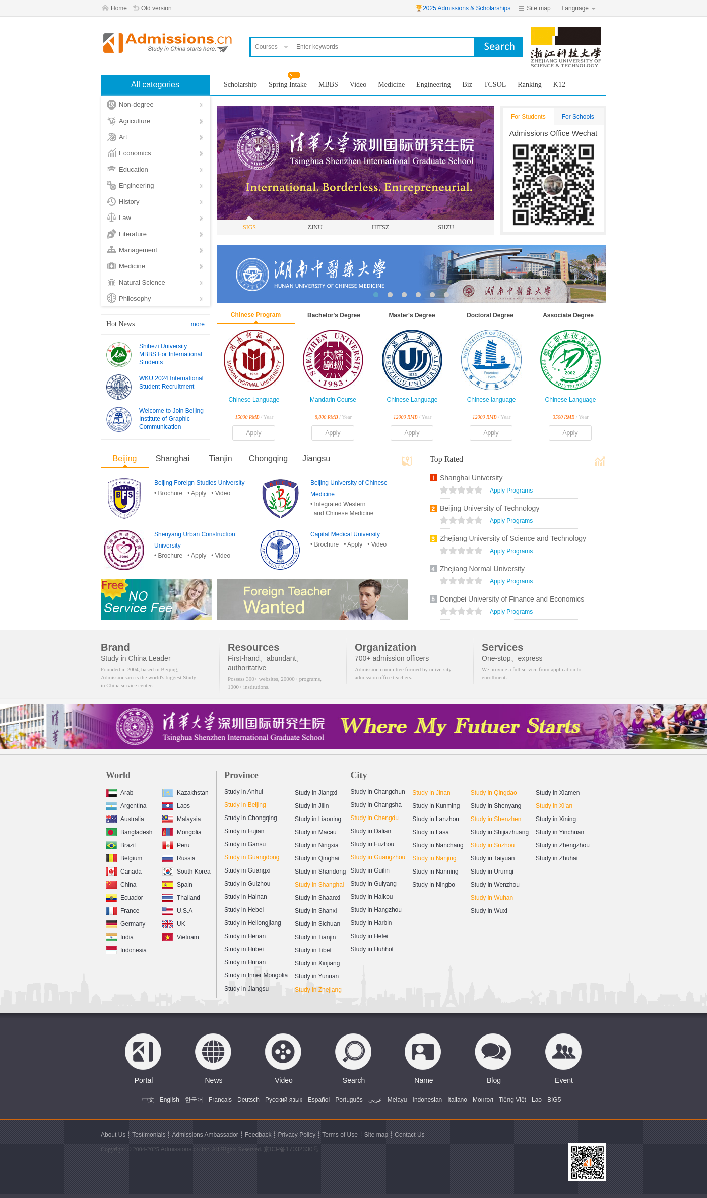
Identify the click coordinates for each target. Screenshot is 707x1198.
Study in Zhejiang (318, 989)
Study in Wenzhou (495, 884)
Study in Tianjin (315, 937)
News (213, 1080)
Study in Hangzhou (376, 909)
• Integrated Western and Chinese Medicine (341, 509)
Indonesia (126, 949)
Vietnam (180, 936)
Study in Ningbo (433, 884)
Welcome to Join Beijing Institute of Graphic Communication (171, 418)
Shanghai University (471, 478)
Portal (144, 1080)
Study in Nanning (435, 871)
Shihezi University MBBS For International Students (170, 354)
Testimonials (148, 1134)
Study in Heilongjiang (252, 923)
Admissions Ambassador (205, 1134)
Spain (177, 883)
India (120, 936)
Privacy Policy (296, 1134)
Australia (125, 817)
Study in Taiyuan (493, 858)
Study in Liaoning (318, 819)
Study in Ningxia (317, 845)
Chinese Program (256, 314)
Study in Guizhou (247, 883)
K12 (559, 84)
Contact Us (409, 1134)
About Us (113, 1134)
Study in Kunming (436, 805)
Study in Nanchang (437, 845)
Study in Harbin (371, 923)
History (129, 201)
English (169, 1099)
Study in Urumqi (492, 871)
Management (138, 250)
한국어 (194, 1099)
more (198, 324)
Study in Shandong (320, 871)
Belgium (124, 857)
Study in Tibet (313, 950)
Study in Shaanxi (317, 897)
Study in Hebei (244, 909)
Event (564, 1080)
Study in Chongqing (250, 818)
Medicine (132, 266)
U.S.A (177, 909)
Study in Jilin (312, 805)
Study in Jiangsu (246, 988)
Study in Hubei (244, 949)
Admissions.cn (180, 1149)
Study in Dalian (371, 831)
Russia (179, 857)
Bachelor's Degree (333, 315)
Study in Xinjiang (317, 963)
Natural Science (142, 282)
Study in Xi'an (554, 805)
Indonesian (427, 1099)
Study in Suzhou (493, 845)
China (121, 883)
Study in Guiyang (374, 883)
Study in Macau (316, 832)
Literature (133, 234)
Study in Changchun (378, 791)
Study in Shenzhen (496, 819)
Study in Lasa (430, 832)
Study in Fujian (244, 831)
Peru (175, 844)
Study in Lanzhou (435, 819)
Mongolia (182, 831)
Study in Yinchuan (560, 832)
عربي (375, 1099)
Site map (538, 8)
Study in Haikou (372, 896)
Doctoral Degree (490, 315)
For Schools (578, 116)
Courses (266, 46)
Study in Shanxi (316, 910)
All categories (155, 84)
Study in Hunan (245, 962)
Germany (125, 922)
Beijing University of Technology (489, 508)
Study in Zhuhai (556, 858)
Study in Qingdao (494, 792)
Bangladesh (129, 831)
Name (423, 1080)
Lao (537, 1099)
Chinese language (491, 399)
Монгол (483, 1099)
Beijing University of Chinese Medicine (349, 488)
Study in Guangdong (251, 857)
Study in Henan (245, 936)
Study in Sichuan (317, 924)
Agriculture (134, 121)
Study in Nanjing (434, 858)
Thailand (181, 896)
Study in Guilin (370, 870)
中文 (148, 1099)
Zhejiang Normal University (482, 569)
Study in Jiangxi (316, 792)
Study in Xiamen (558, 792)
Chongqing (268, 458)
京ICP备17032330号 (291, 1149)
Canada (124, 870)
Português (349, 1099)
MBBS (328, 84)
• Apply (196, 493)
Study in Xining (556, 819)
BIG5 (554, 1099)
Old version (156, 8)
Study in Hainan (245, 896)
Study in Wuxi (489, 910)
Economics (135, 153)
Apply (253, 433)
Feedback (258, 1134)
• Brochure (168, 493)
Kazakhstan (185, 791)
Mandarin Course (333, 399)
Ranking (529, 84)
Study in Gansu (245, 844)
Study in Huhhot (372, 949)
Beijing (124, 458)
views (461, 491)
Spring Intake (288, 84)
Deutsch (248, 1099)
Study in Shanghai (319, 884)
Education (133, 169)
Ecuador (124, 896)
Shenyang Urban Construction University (194, 540)
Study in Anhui (243, 791)
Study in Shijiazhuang (500, 832)
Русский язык (283, 1099)
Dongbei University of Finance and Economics (512, 599)
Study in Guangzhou (378, 857)
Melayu (397, 1099)
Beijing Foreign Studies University (199, 482)
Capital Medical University (345, 534)
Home (119, 8)
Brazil (121, 844)
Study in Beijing (245, 804)
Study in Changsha (376, 804)
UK (173, 922)
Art (123, 137)
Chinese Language (254, 399)
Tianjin (220, 458)
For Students (528, 116)
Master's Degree (412, 315)
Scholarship (240, 84)
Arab (119, 791)
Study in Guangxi (247, 870)
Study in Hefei (370, 936)
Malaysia (181, 817)
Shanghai (173, 458)
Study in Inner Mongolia (256, 975)
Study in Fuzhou (373, 844)
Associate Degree (568, 315)
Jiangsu (316, 458)
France (122, 909)
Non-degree (136, 104)
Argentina (126, 804)
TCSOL (495, 84)
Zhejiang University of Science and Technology (513, 538)
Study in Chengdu (375, 818)
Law (125, 218)
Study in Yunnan (317, 976)
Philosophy (135, 298)
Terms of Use (340, 1134)
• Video (220, 493)
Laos (176, 804)
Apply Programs (511, 490)
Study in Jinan (431, 792)
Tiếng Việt (512, 1099)
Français (220, 1099)
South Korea (186, 870)
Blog (494, 1080)
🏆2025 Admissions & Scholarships (462, 8)
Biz (467, 84)
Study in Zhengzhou (563, 845)
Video (358, 84)
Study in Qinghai (317, 858)
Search (354, 1080)
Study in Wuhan (492, 897)
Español (319, 1099)
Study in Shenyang (496, 805)
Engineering (136, 185)
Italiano (457, 1099)
